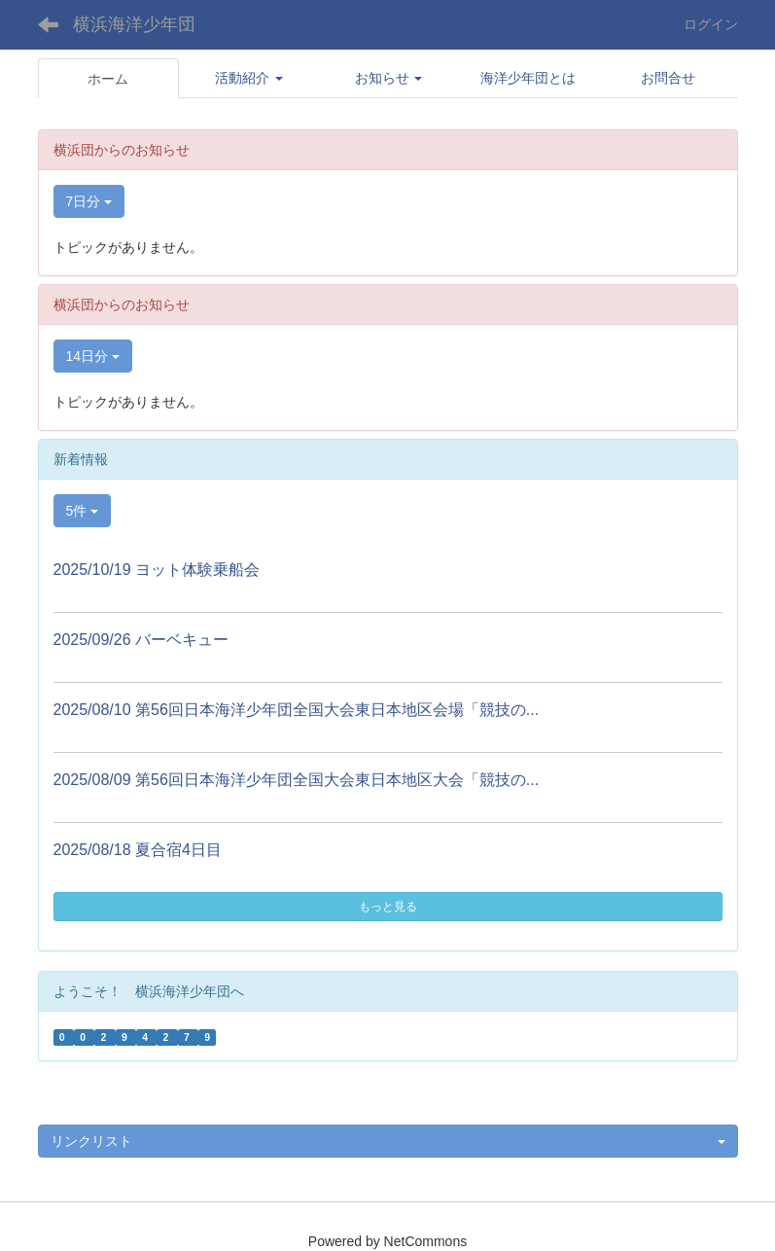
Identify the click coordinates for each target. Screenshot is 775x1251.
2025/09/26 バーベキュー (141, 639)
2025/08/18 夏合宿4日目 (137, 849)
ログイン (711, 24)
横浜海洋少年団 (134, 24)
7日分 (89, 201)
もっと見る (388, 906)
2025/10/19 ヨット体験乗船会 (157, 569)
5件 (82, 510)
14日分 (93, 356)
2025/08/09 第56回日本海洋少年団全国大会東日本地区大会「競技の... (296, 779)
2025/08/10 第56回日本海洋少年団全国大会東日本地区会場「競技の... (296, 709)
